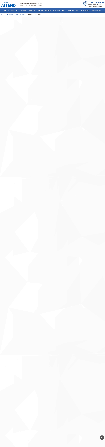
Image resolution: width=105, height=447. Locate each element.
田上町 (38, 24)
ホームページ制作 (12, 27)
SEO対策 (40, 10)
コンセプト (5, 10)
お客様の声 (31, 10)
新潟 (32, 24)
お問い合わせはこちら (52, 314)
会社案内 (48, 10)
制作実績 (23, 10)
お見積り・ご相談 (72, 10)
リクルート (56, 10)
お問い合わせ (85, 10)
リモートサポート (97, 10)
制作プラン (14, 10)
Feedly (21, 382)
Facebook (22, 378)
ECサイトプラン (10, 24)
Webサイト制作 (6, 367)
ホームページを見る (52, 196)
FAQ (63, 10)
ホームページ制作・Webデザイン (11, 365)
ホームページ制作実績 (22, 24)
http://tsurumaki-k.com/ (28, 183)
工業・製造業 (23, 27)
